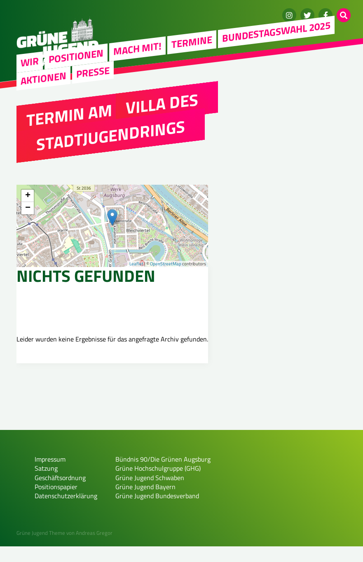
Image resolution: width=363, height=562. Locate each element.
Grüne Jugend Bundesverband (157, 511)
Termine (191, 41)
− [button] (27, 208)
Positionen (76, 56)
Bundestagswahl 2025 (276, 31)
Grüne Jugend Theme (40, 549)
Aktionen (43, 78)
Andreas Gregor (94, 549)
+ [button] (27, 196)
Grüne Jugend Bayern (145, 502)
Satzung (46, 484)
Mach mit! (137, 48)
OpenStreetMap (165, 263)
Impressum (50, 474)
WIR (30, 61)
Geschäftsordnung (60, 493)
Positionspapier (56, 502)
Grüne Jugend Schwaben (149, 493)
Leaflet (136, 263)
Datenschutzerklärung (66, 511)
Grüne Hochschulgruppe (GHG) (158, 484)
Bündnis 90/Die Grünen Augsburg (163, 474)
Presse (93, 72)
